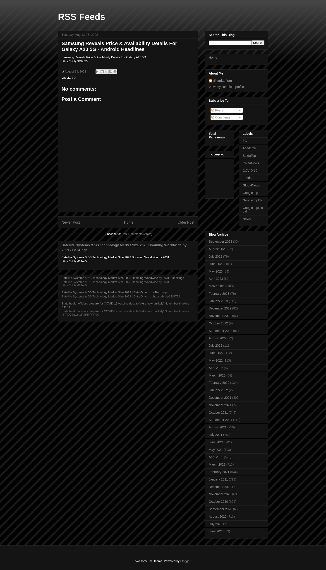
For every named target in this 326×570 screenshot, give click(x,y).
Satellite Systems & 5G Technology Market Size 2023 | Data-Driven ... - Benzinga (114, 292)
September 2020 (220, 509)
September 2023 (220, 241)
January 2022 (218, 390)
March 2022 (217, 375)
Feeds (247, 178)
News (247, 219)
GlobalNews (251, 185)
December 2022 (220, 308)
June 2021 (216, 442)
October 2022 (218, 323)
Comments (220, 117)
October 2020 (218, 501)
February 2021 (219, 472)
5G (74, 77)
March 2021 (217, 464)
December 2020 (220, 487)
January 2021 (218, 479)
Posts (217, 110)
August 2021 (218, 427)
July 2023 (215, 256)
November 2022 (220, 316)
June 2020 (216, 531)
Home (129, 222)
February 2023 (219, 293)
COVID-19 (250, 170)
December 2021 (220, 397)
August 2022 (218, 338)
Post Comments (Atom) (137, 234)
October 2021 (218, 412)
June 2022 (216, 353)
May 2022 (216, 360)
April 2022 (216, 368)
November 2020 (220, 494)
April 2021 (216, 457)
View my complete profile (226, 87)
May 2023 (216, 271)
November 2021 (220, 405)
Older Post (185, 222)
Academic (249, 148)
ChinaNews (251, 163)
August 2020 (218, 516)
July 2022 (215, 345)
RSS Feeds (81, 17)
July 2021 (215, 435)
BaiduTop (249, 155)
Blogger (185, 561)
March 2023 (217, 286)
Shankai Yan (222, 80)
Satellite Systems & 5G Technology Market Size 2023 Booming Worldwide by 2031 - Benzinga (123, 278)
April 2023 (216, 278)
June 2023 (216, 264)
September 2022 (220, 331)
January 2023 (218, 301)
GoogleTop (250, 193)
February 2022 (219, 382)
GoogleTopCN (253, 200)
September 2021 (220, 420)
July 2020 (215, 524)
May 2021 (216, 450)
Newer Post (71, 222)
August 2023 (218, 249)
